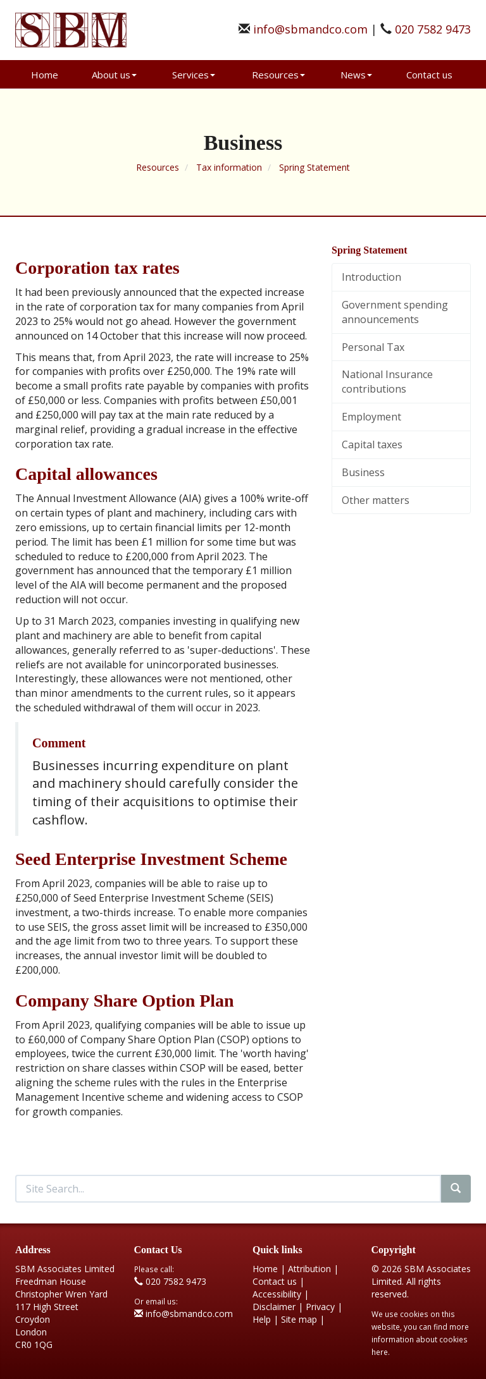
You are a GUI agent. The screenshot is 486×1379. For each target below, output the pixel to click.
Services (193, 74)
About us (114, 74)
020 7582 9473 (433, 29)
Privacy (320, 1307)
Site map (299, 1319)
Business (363, 472)
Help (261, 1319)
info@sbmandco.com (310, 29)
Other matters (375, 500)
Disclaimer (274, 1307)
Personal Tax (373, 347)
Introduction (371, 277)
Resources (278, 74)
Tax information (229, 167)
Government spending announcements (395, 312)
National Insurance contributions (387, 381)
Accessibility (276, 1294)
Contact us (429, 74)
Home (44, 74)
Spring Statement (314, 167)
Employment (371, 417)
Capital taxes (372, 444)
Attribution (309, 1269)
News (356, 74)
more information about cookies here (420, 1339)
